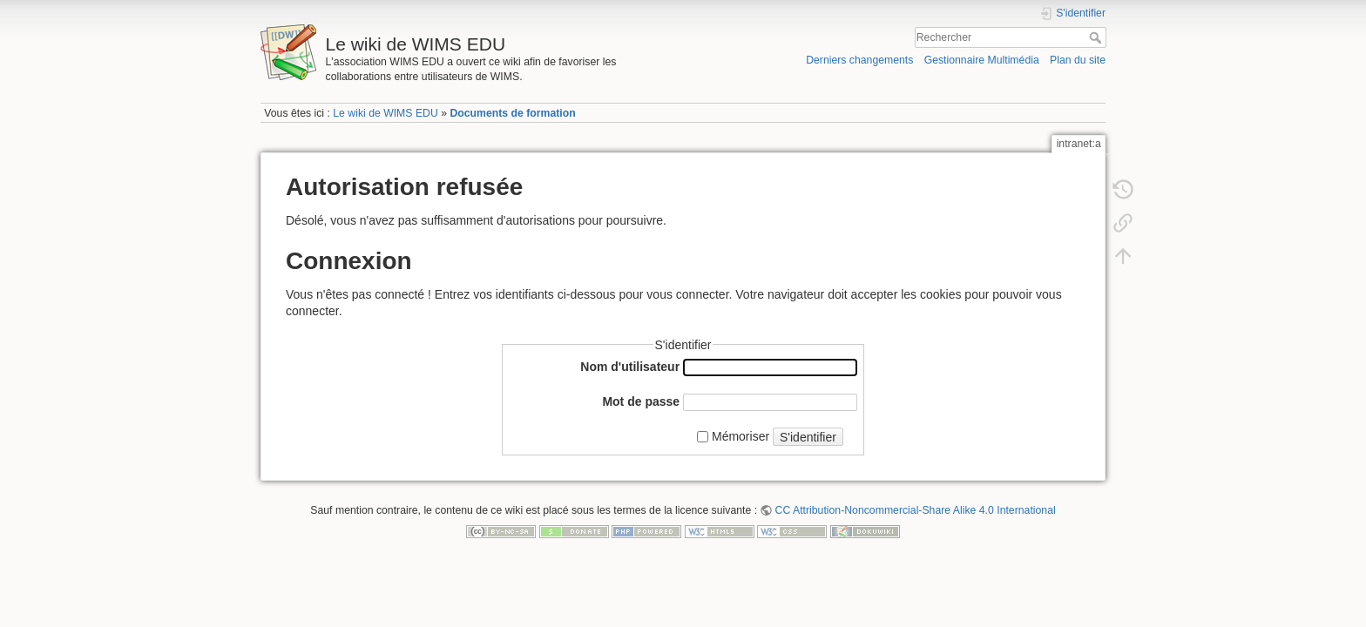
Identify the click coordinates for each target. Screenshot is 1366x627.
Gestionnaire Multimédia (981, 60)
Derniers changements (859, 60)
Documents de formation (512, 113)
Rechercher (1097, 37)
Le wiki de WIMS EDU (385, 113)
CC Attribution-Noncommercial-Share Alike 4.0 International (915, 510)
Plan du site (1078, 60)
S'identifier (808, 437)
